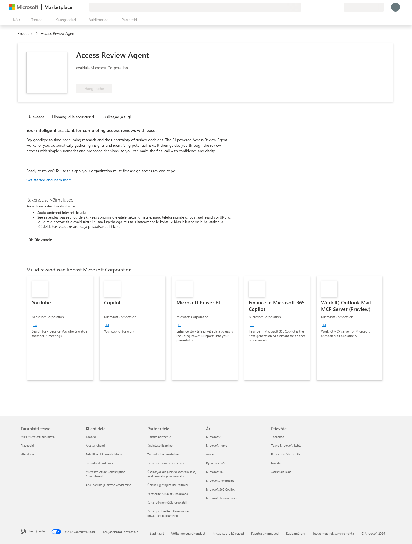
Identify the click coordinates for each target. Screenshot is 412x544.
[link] (60, 328)
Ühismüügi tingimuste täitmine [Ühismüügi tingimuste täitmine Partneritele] (168, 485)
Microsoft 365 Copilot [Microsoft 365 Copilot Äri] (220, 489)
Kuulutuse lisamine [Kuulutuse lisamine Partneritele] (160, 445)
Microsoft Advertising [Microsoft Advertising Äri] (220, 480)
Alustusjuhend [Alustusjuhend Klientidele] (95, 445)
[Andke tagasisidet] (320, 7)
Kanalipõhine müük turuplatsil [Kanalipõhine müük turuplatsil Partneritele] (167, 502)
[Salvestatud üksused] (333, 7)
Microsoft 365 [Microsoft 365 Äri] (215, 472)
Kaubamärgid (295, 533)
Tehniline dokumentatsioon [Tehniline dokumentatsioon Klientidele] (104, 454)
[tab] (38, 116)
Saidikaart (157, 533)
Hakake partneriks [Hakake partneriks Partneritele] (159, 437)
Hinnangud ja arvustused (73, 116)
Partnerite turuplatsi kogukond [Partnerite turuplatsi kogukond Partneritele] (167, 494)
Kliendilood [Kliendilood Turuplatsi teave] (28, 454)
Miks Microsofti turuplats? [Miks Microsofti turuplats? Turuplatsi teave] (38, 437)
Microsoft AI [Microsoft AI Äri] (214, 437)
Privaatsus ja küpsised (228, 533)
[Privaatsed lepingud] (339, 7)
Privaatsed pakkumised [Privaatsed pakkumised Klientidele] (101, 463)
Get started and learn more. (49, 179)
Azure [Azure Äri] (210, 454)
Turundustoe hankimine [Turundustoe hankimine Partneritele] (163, 454)
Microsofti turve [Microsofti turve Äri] (216, 445)
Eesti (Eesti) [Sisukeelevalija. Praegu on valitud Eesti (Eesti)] (37, 531)
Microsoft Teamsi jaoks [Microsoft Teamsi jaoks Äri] (221, 498)
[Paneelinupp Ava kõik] (15, 19)
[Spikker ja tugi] (326, 7)
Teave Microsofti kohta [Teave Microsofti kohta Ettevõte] (286, 445)
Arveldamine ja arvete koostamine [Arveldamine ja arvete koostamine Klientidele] (108, 485)
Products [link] (25, 33)
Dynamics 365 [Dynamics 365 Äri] (215, 463)
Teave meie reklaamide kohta (333, 533)
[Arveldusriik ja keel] (364, 7)
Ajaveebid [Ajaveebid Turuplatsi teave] (27, 445)
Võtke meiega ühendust (188, 533)
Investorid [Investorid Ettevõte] (277, 463)
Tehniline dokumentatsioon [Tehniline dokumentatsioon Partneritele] (165, 463)
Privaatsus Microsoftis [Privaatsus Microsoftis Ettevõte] (286, 454)
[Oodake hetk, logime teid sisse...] (395, 7)
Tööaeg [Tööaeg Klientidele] (91, 437)
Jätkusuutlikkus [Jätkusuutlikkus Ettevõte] (281, 472)
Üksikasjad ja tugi (116, 116)
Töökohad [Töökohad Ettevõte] (277, 437)
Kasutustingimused (265, 533)
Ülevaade (36, 116)
